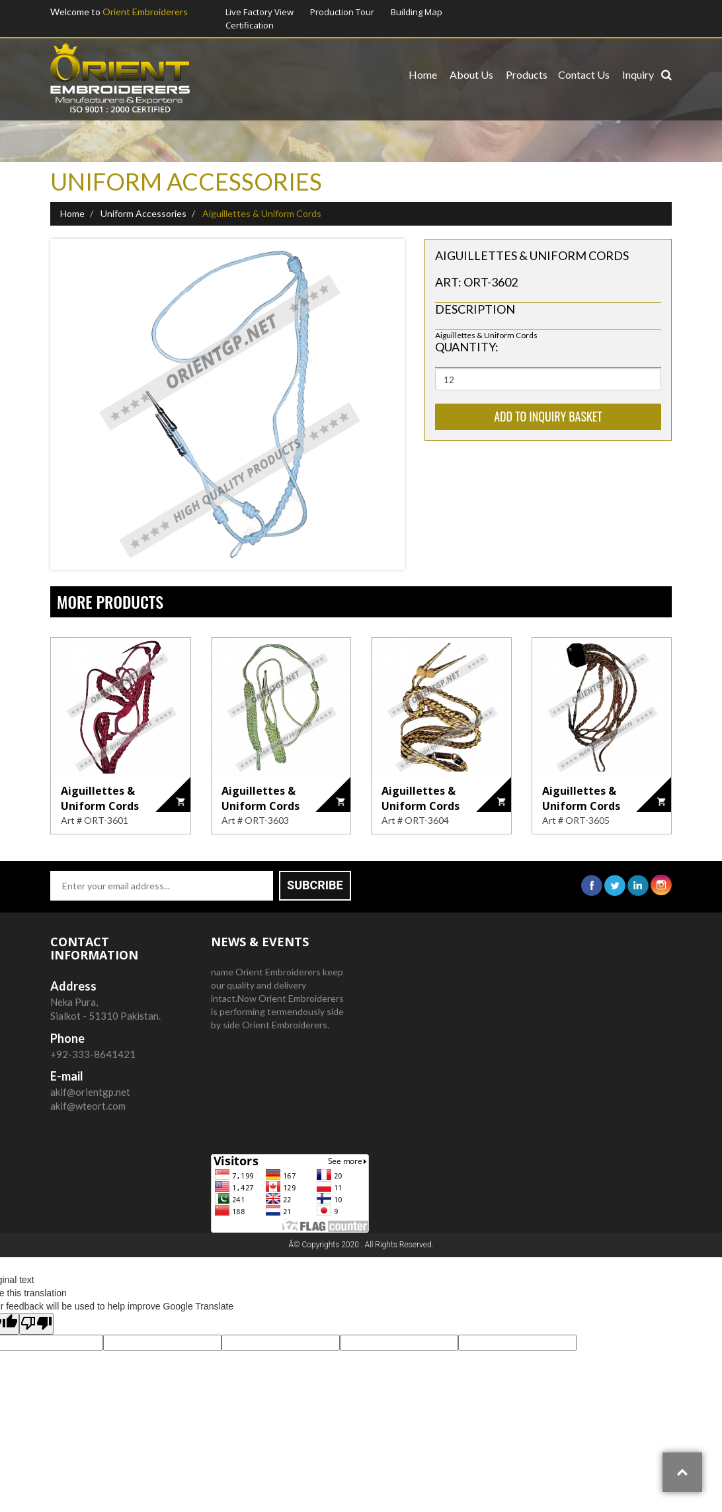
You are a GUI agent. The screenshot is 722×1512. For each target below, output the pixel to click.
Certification (249, 25)
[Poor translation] (36, 1324)
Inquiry (638, 74)
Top (682, 1472)
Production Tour (342, 12)
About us (471, 74)
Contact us (584, 74)
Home (423, 74)
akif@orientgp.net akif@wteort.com (90, 1091)
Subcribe (315, 885)
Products (526, 74)
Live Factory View (259, 12)
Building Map (416, 12)
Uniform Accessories (142, 213)
